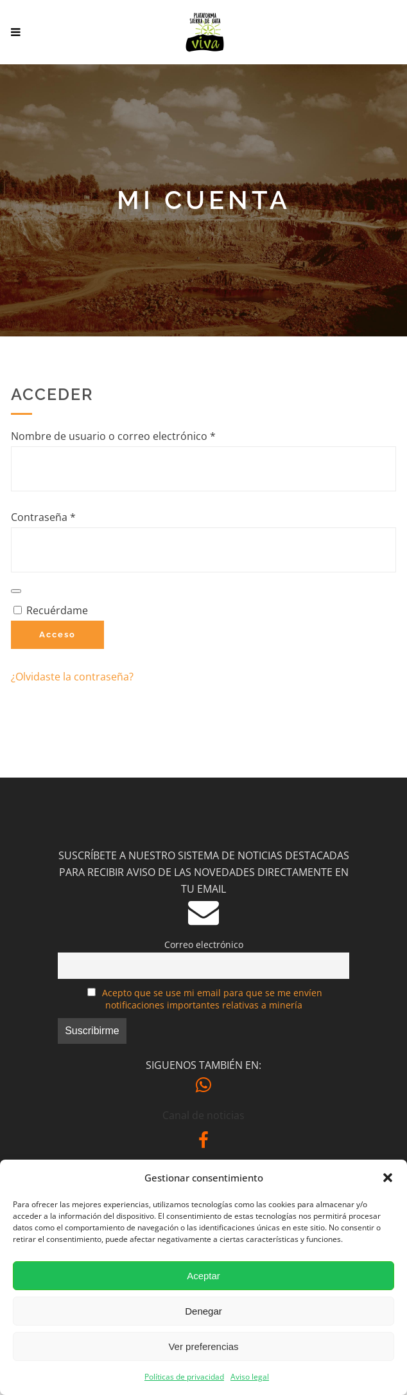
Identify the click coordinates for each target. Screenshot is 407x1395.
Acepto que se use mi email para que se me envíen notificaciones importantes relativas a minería (212, 999)
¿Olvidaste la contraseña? (72, 677)
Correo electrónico (203, 944)
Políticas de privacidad (184, 1376)
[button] (387, 1177)
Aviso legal (249, 1376)
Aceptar (203, 1275)
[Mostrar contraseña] (16, 591)
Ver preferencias (203, 1346)
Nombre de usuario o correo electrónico (140, 435)
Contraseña (70, 516)
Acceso (57, 634)
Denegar (203, 1311)
